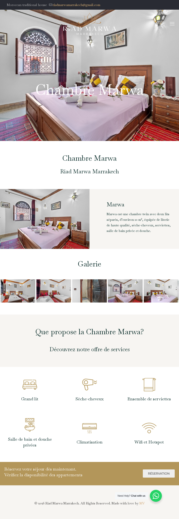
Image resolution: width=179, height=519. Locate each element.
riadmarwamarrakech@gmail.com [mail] (76, 5)
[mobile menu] (172, 23)
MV (142, 503)
